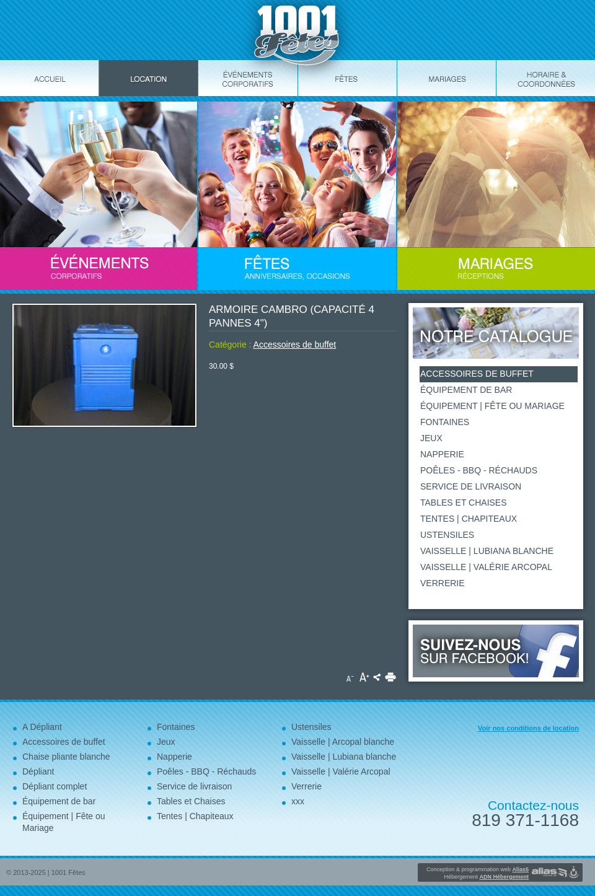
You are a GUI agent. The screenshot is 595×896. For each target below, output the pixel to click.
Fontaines (444, 422)
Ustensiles (447, 535)
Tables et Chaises (463, 502)
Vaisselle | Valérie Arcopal (486, 567)
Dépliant (38, 771)
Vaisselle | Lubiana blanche (486, 551)
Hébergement (486, 877)
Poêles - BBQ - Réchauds (478, 470)
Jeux (431, 438)
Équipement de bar (466, 390)
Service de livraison (470, 486)
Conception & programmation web (477, 869)
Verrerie (442, 583)
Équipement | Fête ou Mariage (492, 406)
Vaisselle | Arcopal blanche (342, 742)
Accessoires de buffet (295, 344)
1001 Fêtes (68, 872)
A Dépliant (42, 727)
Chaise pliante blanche (66, 757)
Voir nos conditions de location (528, 728)
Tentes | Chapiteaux (468, 519)
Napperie (442, 454)
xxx (297, 801)
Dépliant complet (54, 786)
